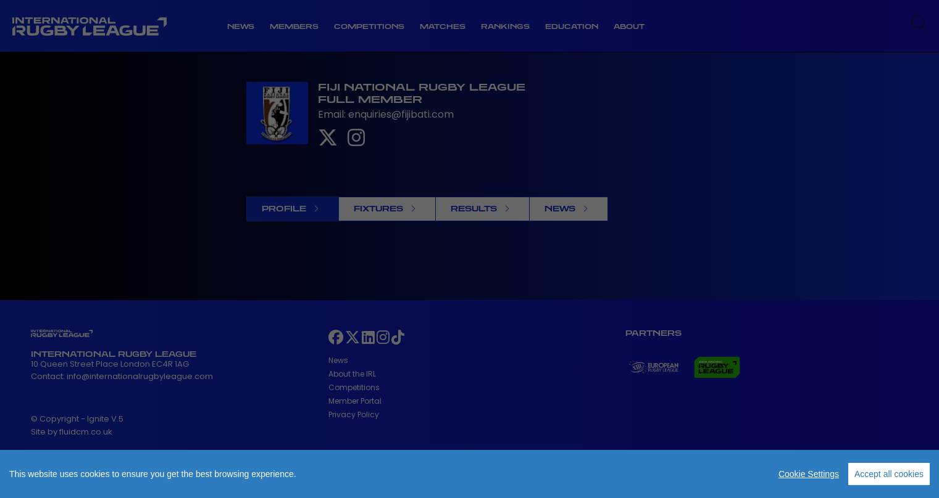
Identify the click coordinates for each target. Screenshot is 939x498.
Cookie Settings (808, 474)
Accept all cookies (889, 474)
